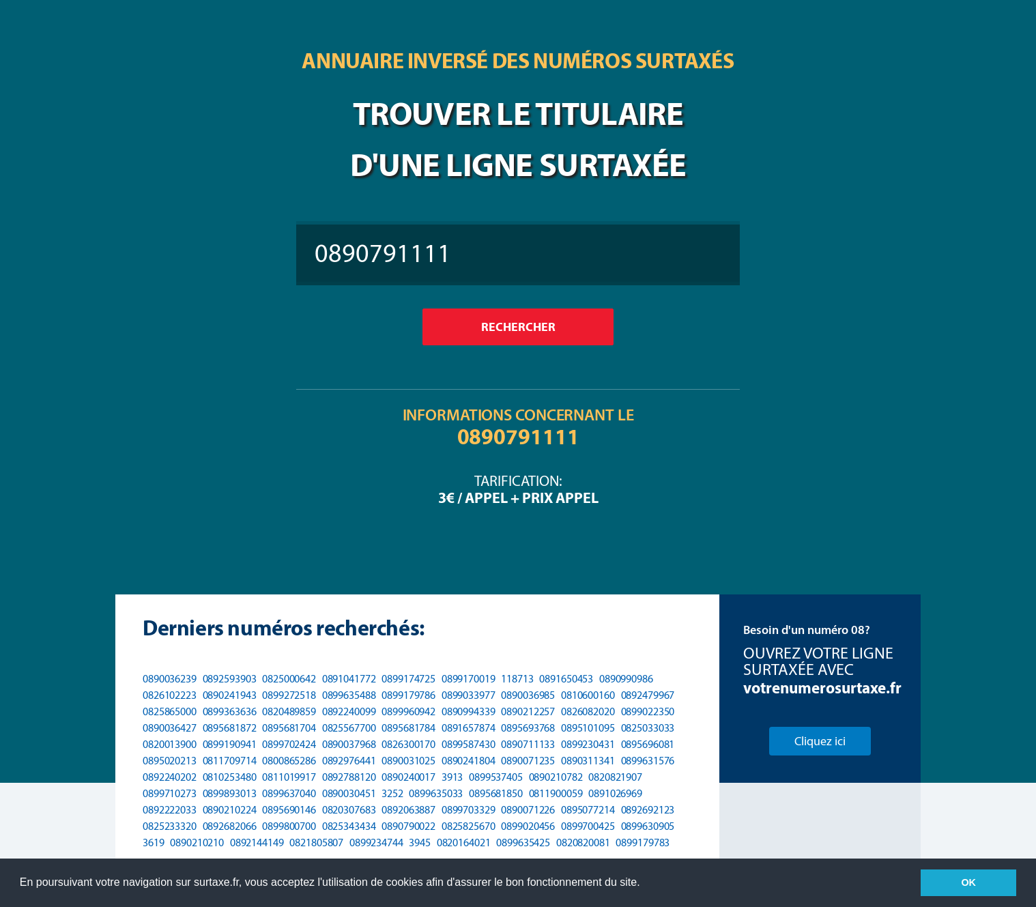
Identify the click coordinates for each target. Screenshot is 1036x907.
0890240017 (408, 777)
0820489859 (289, 711)
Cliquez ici (820, 741)
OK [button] (968, 882)
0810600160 (588, 695)
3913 (452, 777)
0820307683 (349, 809)
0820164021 (464, 842)
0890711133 (528, 744)
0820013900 (170, 744)
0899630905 (648, 826)
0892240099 (349, 711)
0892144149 (257, 842)
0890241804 (468, 760)
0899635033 (436, 793)
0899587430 (468, 744)
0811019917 (289, 777)
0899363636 (230, 711)
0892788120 (349, 777)
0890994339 (468, 711)
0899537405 (496, 777)
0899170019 (468, 678)
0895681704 (289, 727)
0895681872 (230, 727)
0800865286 (289, 760)
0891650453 (566, 678)
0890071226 (528, 809)
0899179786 (408, 695)
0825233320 (170, 826)
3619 (153, 842)
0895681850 (496, 793)
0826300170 (408, 744)
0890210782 (556, 777)
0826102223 (170, 695)
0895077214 (588, 809)
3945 (420, 842)
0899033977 (468, 695)
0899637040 (289, 793)
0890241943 (230, 695)
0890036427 (170, 727)
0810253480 (230, 777)
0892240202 (170, 777)
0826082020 (588, 711)
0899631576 (648, 760)
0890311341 (588, 760)
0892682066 (230, 826)
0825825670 (468, 826)
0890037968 (349, 744)
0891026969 (615, 793)
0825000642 (289, 678)
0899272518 (289, 695)
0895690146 (289, 809)
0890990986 (626, 678)
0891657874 (468, 727)
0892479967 (648, 695)
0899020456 (528, 826)
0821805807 (316, 842)
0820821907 (615, 777)
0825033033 (648, 727)
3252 (392, 793)
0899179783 (643, 842)
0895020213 (170, 760)
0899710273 (170, 793)
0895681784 (408, 727)
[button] (645, 884)
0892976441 (349, 760)
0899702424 (289, 744)
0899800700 (289, 826)
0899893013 (230, 793)
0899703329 (468, 809)
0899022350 (648, 711)
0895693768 (528, 727)
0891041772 (349, 678)
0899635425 (523, 842)
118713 (517, 678)
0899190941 (230, 744)
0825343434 (349, 826)
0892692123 (648, 809)
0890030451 (349, 793)
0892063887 (408, 809)
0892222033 (170, 809)
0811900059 (556, 793)
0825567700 (349, 727)
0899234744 (376, 842)
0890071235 (528, 760)
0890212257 (528, 711)
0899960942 (408, 711)
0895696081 (648, 744)
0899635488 (349, 695)
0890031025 (408, 760)
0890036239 (170, 678)
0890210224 (230, 809)
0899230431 (588, 744)
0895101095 (588, 727)
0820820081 (583, 842)
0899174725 (408, 678)
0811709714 (230, 760)
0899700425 (588, 826)
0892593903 (230, 678)
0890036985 (528, 695)
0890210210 (197, 842)
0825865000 (170, 711)
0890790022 (408, 826)
